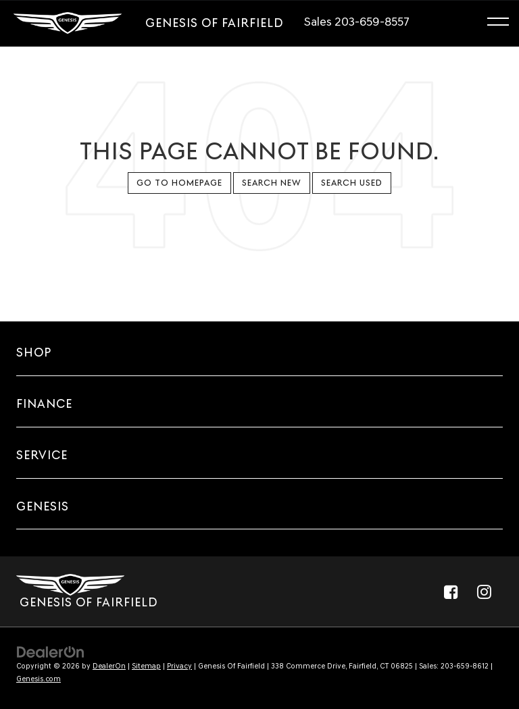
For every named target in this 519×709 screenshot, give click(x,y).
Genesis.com (38, 679)
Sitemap (146, 666)
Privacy (179, 666)
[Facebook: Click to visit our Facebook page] (450, 591)
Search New (271, 183)
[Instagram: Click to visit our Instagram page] (483, 591)
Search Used (351, 183)
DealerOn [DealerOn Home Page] (109, 666)
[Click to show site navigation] (504, 24)
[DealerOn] (50, 651)
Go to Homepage (179, 183)
